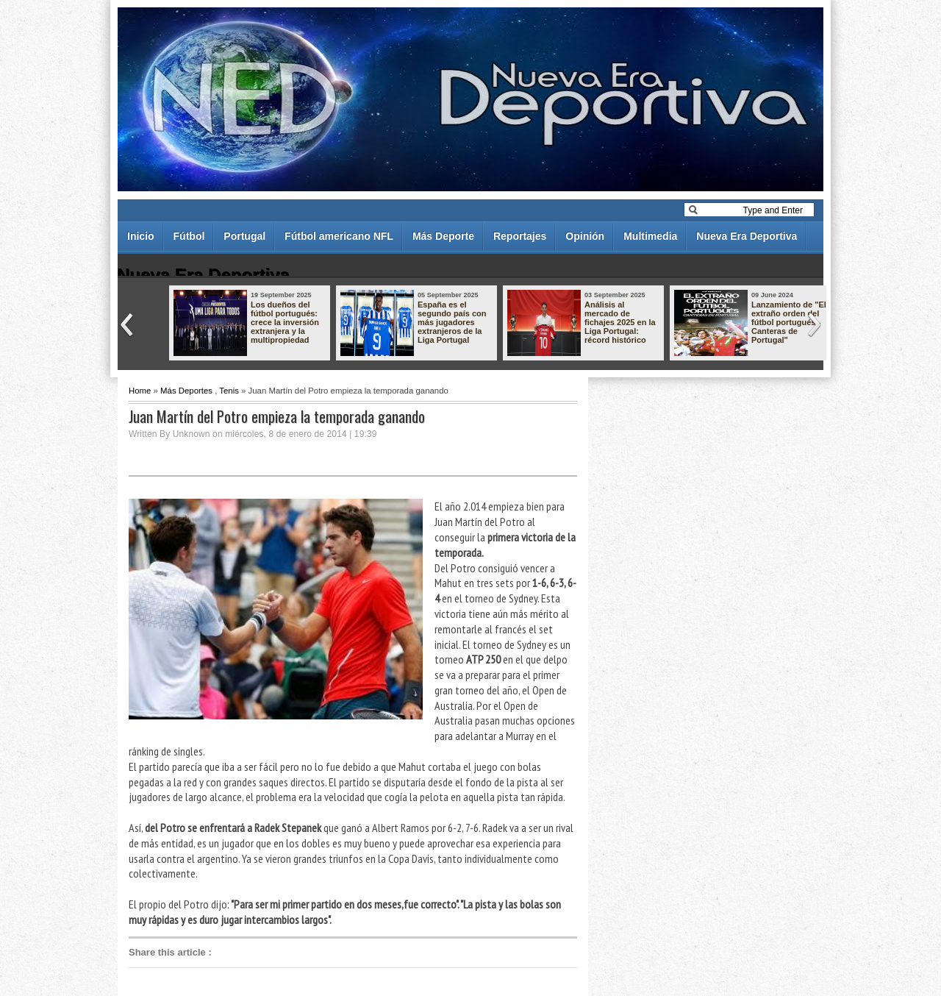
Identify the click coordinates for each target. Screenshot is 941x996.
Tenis (229, 390)
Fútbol (189, 236)
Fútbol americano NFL (339, 236)
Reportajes (519, 236)
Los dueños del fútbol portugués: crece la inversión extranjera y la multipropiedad (285, 322)
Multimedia (650, 236)
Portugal (244, 236)
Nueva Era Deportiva (746, 236)
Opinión (584, 236)
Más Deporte (443, 236)
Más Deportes (186, 390)
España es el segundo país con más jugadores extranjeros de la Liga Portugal (452, 322)
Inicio (140, 236)
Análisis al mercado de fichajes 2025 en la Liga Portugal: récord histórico (620, 322)
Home (140, 390)
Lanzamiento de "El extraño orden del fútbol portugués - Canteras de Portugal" (788, 322)
